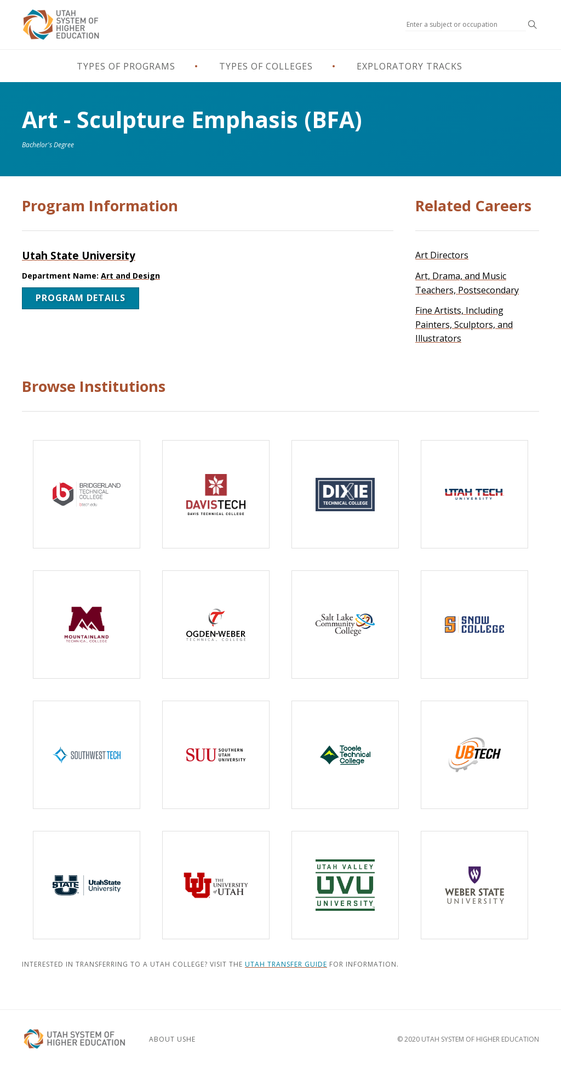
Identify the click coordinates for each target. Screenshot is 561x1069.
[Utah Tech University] (474, 494)
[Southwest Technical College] (86, 755)
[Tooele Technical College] (345, 755)
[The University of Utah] (216, 885)
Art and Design (130, 275)
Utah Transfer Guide (286, 964)
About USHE (172, 1039)
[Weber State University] (474, 885)
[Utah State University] (86, 885)
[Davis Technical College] (216, 494)
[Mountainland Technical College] (86, 624)
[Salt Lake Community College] (345, 624)
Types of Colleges (266, 66)
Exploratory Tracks (409, 66)
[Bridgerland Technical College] (86, 494)
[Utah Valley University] (345, 885)
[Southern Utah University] (216, 755)
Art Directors (441, 255)
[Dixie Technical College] (345, 494)
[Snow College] (474, 624)
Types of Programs (126, 66)
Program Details (80, 298)
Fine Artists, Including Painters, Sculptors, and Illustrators (464, 324)
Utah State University (78, 255)
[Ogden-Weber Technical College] (216, 624)
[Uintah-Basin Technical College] (474, 755)
